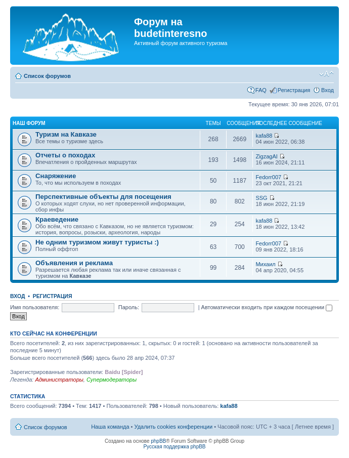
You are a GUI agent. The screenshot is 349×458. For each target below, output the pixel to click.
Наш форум (29, 123)
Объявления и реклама (74, 263)
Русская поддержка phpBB (174, 446)
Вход (327, 90)
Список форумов (47, 76)
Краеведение (56, 219)
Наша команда (110, 427)
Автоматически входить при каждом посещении (267, 307)
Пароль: (128, 307)
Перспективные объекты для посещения (103, 196)
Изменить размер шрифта (326, 73)
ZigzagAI (266, 156)
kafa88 (263, 136)
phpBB (158, 441)
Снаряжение (55, 176)
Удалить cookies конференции (174, 427)
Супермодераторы (111, 380)
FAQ (261, 90)
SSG (261, 198)
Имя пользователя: (34, 307)
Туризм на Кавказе (66, 134)
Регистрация (294, 90)
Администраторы (59, 380)
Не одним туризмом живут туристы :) (97, 242)
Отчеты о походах (65, 155)
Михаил (265, 264)
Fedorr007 (268, 177)
